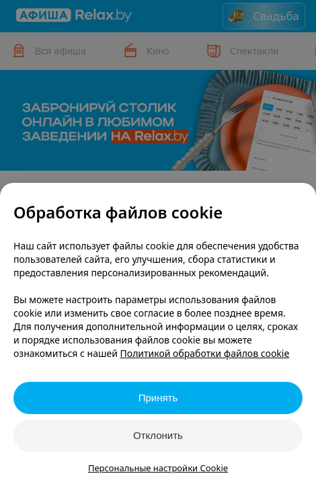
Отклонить (158, 435)
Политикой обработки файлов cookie (205, 353)
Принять (158, 397)
